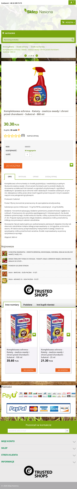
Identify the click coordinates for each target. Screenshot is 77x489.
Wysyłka (22, 176)
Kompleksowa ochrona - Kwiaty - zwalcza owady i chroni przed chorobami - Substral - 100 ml (18, 353)
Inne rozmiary (12, 304)
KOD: (8, 146)
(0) (23, 135)
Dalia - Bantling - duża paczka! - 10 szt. (23, 272)
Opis (10, 176)
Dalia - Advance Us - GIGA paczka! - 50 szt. (24, 279)
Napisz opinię (33, 136)
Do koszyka (13, 165)
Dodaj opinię (51, 176)
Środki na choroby (38, 47)
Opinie (35, 176)
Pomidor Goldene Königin (18, 266)
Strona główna (8, 47)
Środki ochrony (22, 47)
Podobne (27, 304)
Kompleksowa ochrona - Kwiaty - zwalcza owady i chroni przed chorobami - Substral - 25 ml (52, 353)
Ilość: (8, 154)
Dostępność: (11, 150)
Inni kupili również (45, 304)
